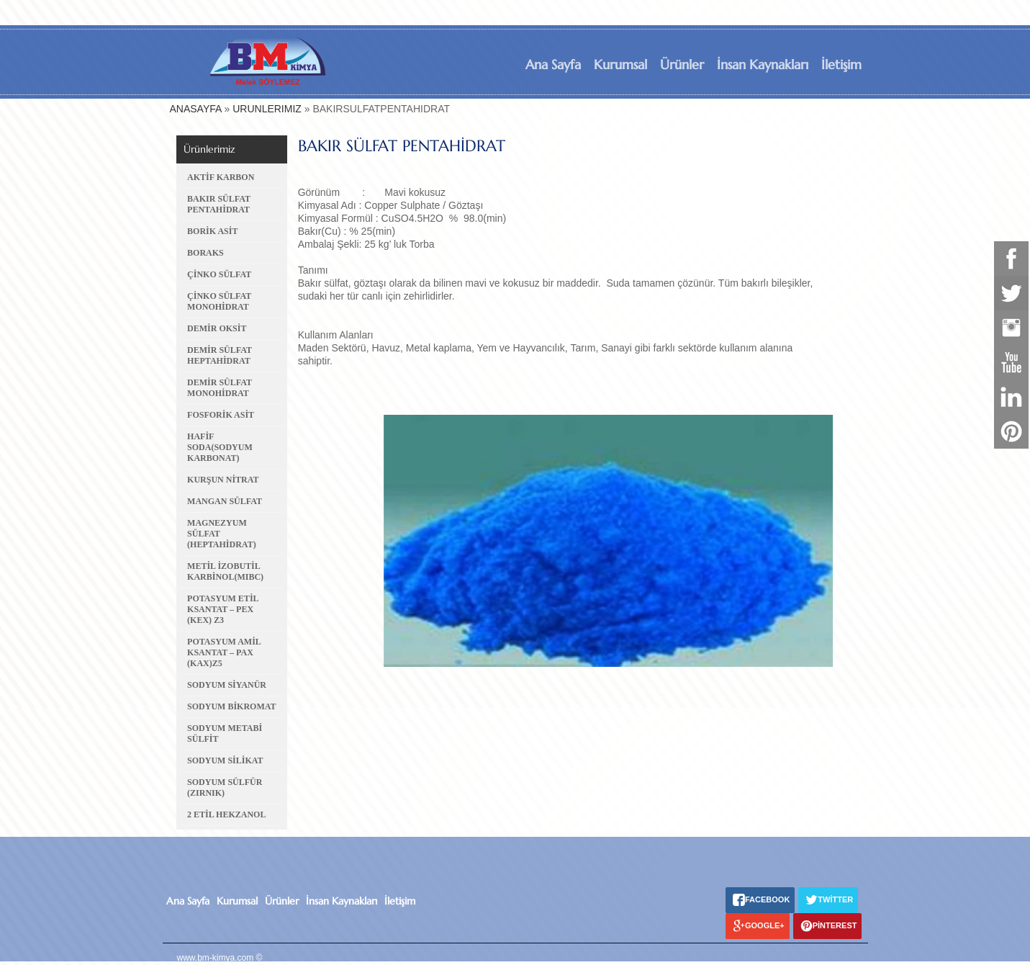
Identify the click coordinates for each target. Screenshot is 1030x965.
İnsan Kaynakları (762, 64)
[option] (569, 541)
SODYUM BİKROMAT (231, 706)
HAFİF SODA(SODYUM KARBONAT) (220, 447)
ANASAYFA (196, 109)
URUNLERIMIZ (267, 109)
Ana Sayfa (553, 64)
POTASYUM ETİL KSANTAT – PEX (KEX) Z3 (222, 609)
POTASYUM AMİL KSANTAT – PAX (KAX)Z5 (224, 652)
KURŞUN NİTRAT (222, 480)
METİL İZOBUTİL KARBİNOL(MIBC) (225, 571)
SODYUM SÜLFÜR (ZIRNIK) (224, 787)
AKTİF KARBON (220, 177)
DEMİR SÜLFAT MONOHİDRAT (219, 387)
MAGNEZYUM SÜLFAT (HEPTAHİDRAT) (221, 533)
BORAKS (205, 253)
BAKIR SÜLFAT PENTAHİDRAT (218, 204)
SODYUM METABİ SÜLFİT (224, 733)
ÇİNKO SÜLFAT (219, 274)
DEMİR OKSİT (216, 328)
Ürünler (682, 64)
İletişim (841, 64)
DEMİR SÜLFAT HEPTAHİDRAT (219, 355)
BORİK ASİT (212, 231)
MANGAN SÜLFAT (224, 501)
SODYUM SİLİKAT (225, 760)
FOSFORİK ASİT (220, 415)
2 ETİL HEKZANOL (226, 814)
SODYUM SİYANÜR (226, 685)
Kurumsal (620, 64)
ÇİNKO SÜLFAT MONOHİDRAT (219, 301)
